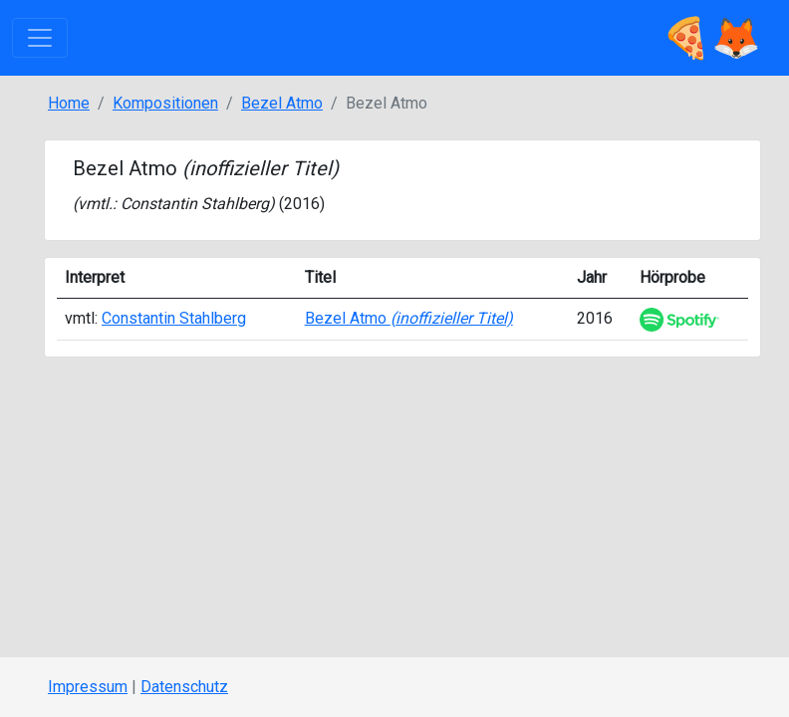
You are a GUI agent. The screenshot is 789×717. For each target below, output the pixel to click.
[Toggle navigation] (40, 38)
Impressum (88, 686)
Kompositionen (165, 103)
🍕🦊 (711, 38)
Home (69, 103)
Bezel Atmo (282, 103)
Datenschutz (184, 686)
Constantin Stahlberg (195, 203)
